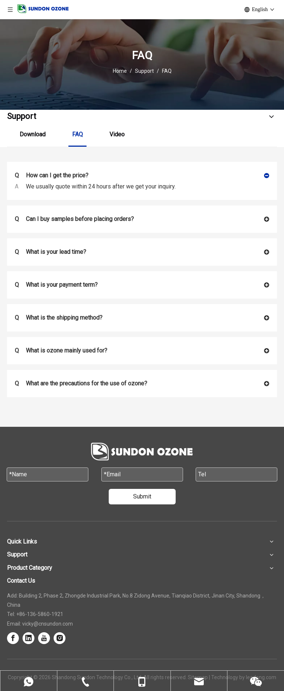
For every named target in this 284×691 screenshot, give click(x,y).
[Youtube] (44, 638)
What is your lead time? (50, 252)
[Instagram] (59, 638)
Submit (142, 496)
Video (117, 134)
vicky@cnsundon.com (47, 624)
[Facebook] (13, 638)
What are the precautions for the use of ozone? (81, 383)
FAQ (77, 134)
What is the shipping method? (58, 318)
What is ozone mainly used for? (61, 351)
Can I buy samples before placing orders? (74, 219)
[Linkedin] (28, 638)
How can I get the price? (51, 175)
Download (32, 134)
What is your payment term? (56, 285)
